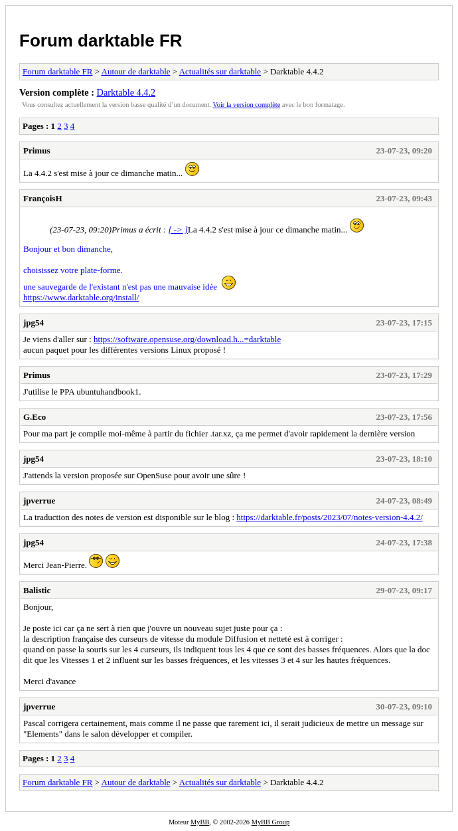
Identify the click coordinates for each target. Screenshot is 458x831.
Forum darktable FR (101, 40)
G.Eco (34, 417)
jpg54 (33, 322)
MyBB (200, 822)
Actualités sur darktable (220, 71)
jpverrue (39, 501)
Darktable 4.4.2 (126, 92)
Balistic (36, 590)
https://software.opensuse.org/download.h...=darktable (187, 339)
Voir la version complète (247, 104)
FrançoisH (42, 198)
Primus (36, 150)
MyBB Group (270, 822)
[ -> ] (178, 229)
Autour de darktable (136, 71)
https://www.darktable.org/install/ (81, 297)
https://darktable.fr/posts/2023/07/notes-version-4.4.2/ (329, 517)
